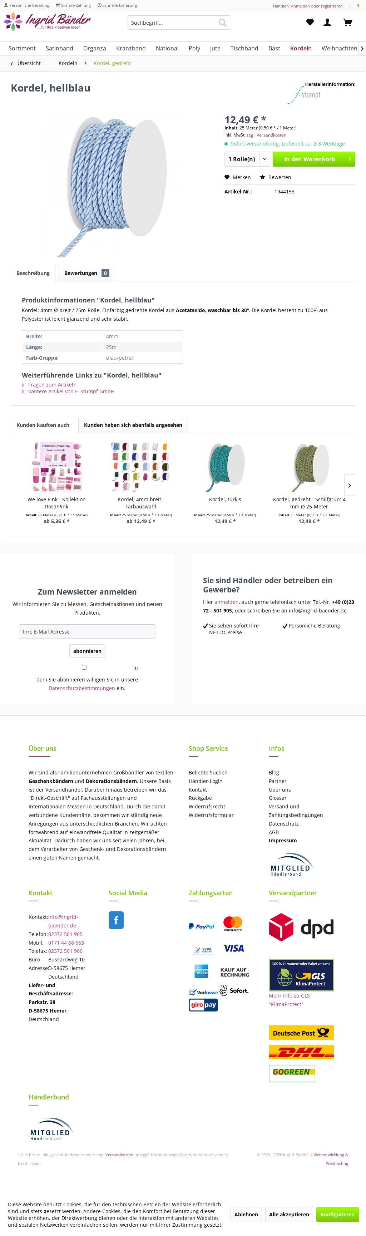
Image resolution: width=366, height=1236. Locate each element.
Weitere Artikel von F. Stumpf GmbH (68, 391)
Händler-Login (206, 781)
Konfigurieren (338, 1214)
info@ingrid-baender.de (63, 921)
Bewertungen (86, 273)
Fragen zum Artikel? (48, 384)
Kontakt (198, 789)
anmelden (226, 602)
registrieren (332, 6)
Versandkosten (119, 1154)
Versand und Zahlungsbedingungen (296, 810)
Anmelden (300, 6)
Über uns (280, 789)
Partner (278, 781)
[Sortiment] (22, 48)
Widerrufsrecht (207, 806)
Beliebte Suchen (208, 772)
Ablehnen (246, 1214)
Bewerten (275, 177)
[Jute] (215, 48)
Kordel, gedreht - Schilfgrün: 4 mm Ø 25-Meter (309, 503)
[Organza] (94, 48)
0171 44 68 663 (66, 942)
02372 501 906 (65, 950)
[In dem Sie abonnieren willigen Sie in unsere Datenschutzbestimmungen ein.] (84, 667)
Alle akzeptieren (289, 1214)
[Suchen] (222, 22)
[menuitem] (179, 25)
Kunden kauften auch (42, 425)
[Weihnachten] (339, 48)
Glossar (278, 797)
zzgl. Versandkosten (266, 135)
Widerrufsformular (211, 815)
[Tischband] (244, 48)
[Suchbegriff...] (179, 22)
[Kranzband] (131, 48)
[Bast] (274, 48)
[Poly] (194, 48)
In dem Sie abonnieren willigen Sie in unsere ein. (87, 677)
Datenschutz (284, 823)
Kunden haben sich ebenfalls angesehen (133, 425)
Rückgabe (200, 797)
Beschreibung (33, 273)
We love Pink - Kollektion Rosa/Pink (57, 503)
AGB (274, 832)
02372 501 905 (65, 934)
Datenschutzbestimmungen (82, 688)
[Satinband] (59, 48)
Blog (274, 772)
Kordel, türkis (225, 499)
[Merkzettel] (310, 22)
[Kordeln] (301, 48)
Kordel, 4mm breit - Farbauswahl (141, 503)
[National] (167, 48)
